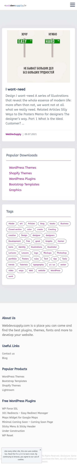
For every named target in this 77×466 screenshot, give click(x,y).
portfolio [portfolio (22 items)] (13, 259)
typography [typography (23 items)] (38, 265)
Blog (5, 358)
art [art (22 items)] (21, 223)
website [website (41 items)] (41, 270)
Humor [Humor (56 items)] (61, 241)
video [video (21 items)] (11, 270)
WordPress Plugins (22, 179)
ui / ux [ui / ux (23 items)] (52, 265)
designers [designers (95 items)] (50, 235)
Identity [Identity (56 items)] (22, 247)
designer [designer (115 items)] (36, 235)
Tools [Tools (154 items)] (64, 259)
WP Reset (7, 435)
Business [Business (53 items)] (64, 223)
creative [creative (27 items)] (12, 235)
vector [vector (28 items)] (63, 265)
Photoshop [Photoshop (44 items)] (62, 253)
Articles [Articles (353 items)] (31, 223)
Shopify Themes (20, 173)
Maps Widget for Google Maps (20, 417)
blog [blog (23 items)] (42, 223)
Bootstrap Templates (24, 184)
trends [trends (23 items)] (11, 265)
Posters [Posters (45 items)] (25, 259)
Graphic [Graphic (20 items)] (48, 241)
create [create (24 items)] (40, 229)
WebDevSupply (13, 134)
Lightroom (8, 390)
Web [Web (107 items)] (31, 270)
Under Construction (13, 430)
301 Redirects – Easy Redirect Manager (25, 413)
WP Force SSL (10, 408)
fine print (19, 454)
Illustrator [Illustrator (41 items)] (52, 247)
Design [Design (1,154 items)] (24, 235)
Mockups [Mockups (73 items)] (47, 253)
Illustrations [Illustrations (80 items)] (36, 247)
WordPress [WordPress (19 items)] (55, 270)
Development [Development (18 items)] (15, 241)
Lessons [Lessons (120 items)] (25, 253)
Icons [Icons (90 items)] (11, 247)
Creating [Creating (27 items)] (52, 229)
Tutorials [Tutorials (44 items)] (24, 265)
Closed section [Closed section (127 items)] (15, 229)
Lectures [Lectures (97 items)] (12, 253)
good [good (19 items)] (37, 241)
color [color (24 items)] (29, 229)
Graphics (15, 190)
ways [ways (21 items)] (21, 270)
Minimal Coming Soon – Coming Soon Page (27, 422)
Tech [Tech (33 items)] (46, 259)
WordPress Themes (22, 168)
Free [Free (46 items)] (28, 241)
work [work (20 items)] (11, 276)
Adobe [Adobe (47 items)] (11, 223)
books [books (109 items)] (52, 223)
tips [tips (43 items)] (55, 259)
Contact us (8, 353)
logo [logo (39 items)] (36, 253)
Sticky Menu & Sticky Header (19, 426)
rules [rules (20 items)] (36, 259)
